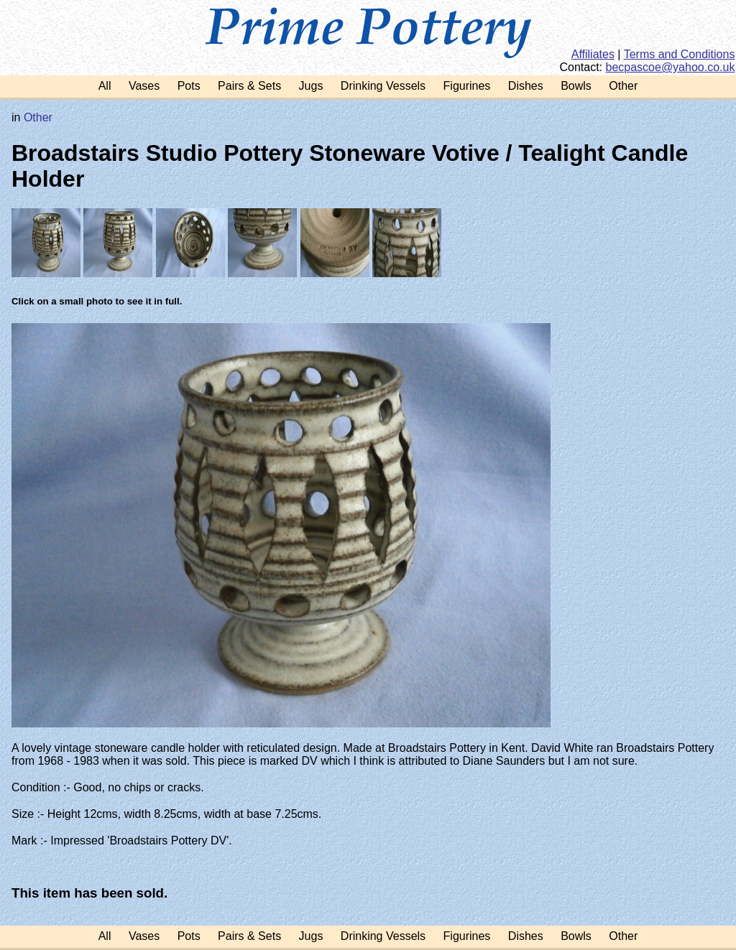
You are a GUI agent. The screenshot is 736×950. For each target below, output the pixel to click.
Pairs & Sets (249, 86)
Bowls (576, 86)
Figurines (467, 86)
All (104, 86)
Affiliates (593, 54)
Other (623, 86)
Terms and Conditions (679, 54)
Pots (189, 86)
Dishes (525, 86)
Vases (144, 86)
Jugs (311, 86)
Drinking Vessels (383, 86)
